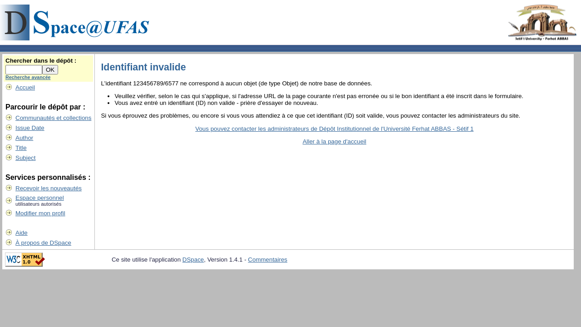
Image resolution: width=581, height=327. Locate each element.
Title (21, 147)
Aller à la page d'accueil (334, 141)
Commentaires (267, 259)
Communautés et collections (53, 117)
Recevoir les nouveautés (48, 188)
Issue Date (29, 127)
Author (24, 137)
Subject (25, 157)
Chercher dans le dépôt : (40, 60)
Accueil (25, 87)
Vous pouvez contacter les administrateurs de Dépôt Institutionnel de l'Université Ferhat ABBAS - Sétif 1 (334, 128)
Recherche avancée (28, 77)
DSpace (193, 259)
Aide (21, 232)
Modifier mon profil (40, 213)
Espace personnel (39, 197)
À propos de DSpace (43, 242)
